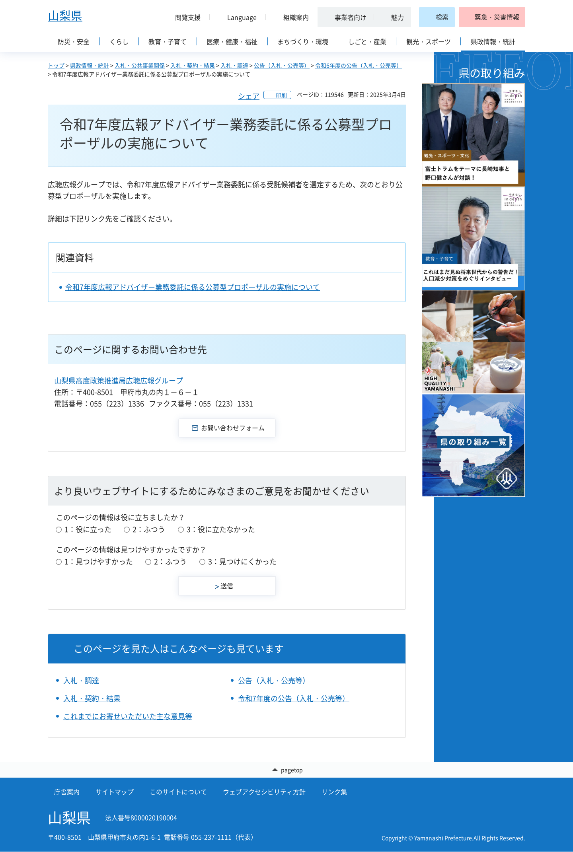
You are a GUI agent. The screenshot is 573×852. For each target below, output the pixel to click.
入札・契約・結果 (192, 65)
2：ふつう (149, 529)
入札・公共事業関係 (140, 65)
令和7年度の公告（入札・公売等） (293, 698)
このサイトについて (178, 792)
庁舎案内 (67, 792)
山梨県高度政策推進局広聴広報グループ (118, 380)
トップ (56, 65)
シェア (248, 96)
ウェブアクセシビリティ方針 (264, 792)
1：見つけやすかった (98, 561)
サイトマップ (115, 792)
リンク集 (334, 792)
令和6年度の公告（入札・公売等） (358, 65)
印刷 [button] (281, 95)
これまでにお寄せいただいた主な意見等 (127, 716)
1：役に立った (87, 529)
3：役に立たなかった (221, 529)
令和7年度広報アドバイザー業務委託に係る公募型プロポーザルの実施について (192, 287)
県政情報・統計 (89, 65)
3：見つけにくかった (242, 561)
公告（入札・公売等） (282, 65)
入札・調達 (234, 65)
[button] (184, 17)
